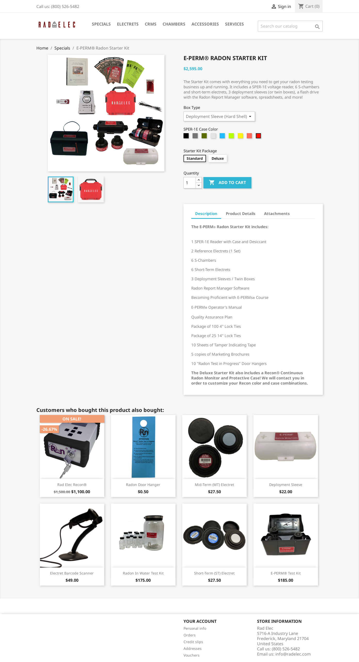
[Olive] (205, 137)
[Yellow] (241, 137)
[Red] (259, 137)
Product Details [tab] (241, 213)
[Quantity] (190, 182)
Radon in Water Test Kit (143, 573)
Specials (101, 24)
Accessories (205, 24)
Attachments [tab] (277, 213)
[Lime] (232, 137)
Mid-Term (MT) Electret (214, 484)
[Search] (290, 26)
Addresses (193, 648)
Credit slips (193, 641)
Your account (200, 621)
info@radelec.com (293, 654)
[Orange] (250, 137)
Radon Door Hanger (143, 484)
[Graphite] (196, 137)
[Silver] (214, 137)
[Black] (187, 137)
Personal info (195, 628)
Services (234, 24)
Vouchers (192, 655)
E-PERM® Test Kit (286, 573)
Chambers (174, 24)
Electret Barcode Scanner (72, 573)
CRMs (150, 24)
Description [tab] (206, 213)
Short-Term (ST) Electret (214, 573)
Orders (190, 635)
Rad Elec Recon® (72, 484)
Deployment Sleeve (285, 484)
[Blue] (223, 137)
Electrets (128, 24)
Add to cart (227, 182)
